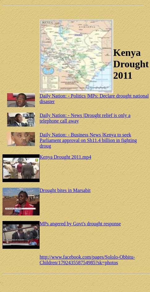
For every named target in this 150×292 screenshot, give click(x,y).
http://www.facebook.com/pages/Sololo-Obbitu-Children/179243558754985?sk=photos (87, 259)
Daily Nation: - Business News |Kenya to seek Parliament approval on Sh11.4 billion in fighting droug (88, 140)
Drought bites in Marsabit (65, 190)
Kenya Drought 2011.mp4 (65, 157)
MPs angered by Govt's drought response (80, 223)
